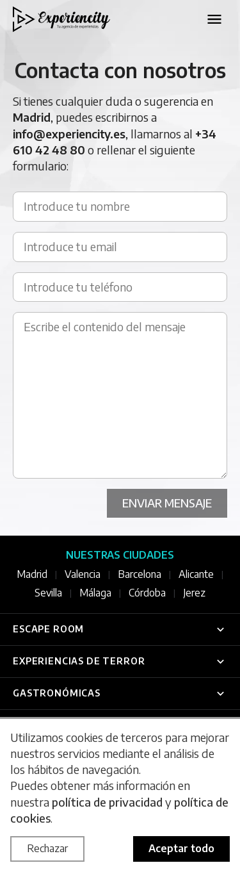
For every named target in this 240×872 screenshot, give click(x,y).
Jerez (194, 592)
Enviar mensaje (167, 502)
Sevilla (48, 592)
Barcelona (139, 574)
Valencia (82, 574)
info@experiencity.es (69, 133)
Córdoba (147, 592)
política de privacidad (107, 801)
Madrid (32, 574)
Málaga (95, 592)
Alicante (196, 574)
